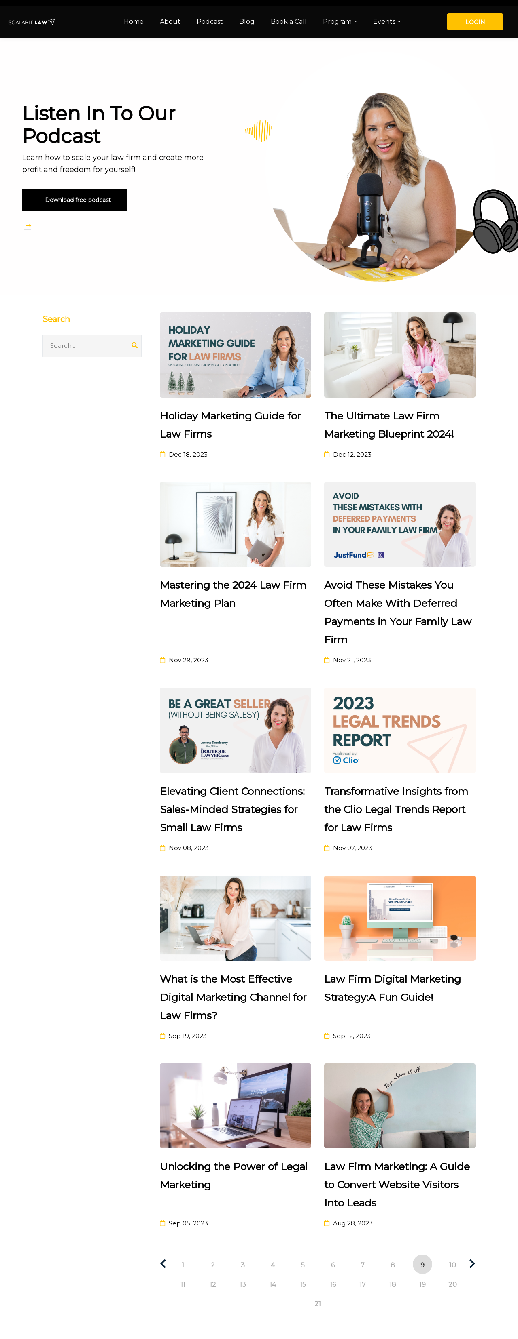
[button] (74, 200)
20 (452, 1284)
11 (182, 1284)
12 (213, 1284)
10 (452, 1265)
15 (303, 1284)
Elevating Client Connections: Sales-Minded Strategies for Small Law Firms (232, 809)
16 (333, 1284)
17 (362, 1284)
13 (243, 1284)
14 (273, 1284)
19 (422, 1284)
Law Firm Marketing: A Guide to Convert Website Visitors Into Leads (397, 1184)
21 (317, 1304)
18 (392, 1284)
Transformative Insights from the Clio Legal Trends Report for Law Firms (396, 809)
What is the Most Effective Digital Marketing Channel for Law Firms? (233, 997)
